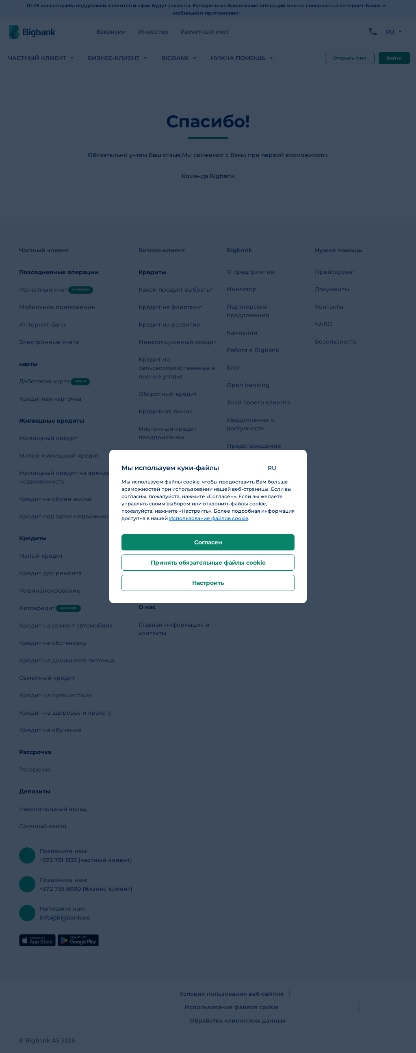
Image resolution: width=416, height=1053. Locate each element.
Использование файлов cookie (208, 518)
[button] (278, 468)
